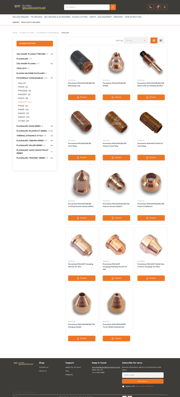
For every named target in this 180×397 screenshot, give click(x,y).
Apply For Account (73, 364)
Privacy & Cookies (86, 394)
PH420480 (141, 259)
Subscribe (143, 378)
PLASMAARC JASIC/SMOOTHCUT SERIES (34, 151)
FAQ (67, 368)
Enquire (82, 97)
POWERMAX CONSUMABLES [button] (32, 78)
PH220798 (71, 319)
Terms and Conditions (144, 383)
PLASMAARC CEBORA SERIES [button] (31, 140)
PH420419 (71, 259)
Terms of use (64, 394)
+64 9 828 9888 (98, 370)
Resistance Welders (30, 22)
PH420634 (140, 140)
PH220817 (106, 319)
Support (74, 394)
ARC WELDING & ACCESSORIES (57, 17)
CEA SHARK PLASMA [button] (28, 63)
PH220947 (106, 140)
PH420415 (106, 259)
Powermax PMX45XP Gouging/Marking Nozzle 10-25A (115, 265)
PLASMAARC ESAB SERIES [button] (29, 126)
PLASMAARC (24, 58)
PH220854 (71, 80)
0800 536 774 (97, 367)
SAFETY (92, 17)
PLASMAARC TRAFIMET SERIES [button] (32, 157)
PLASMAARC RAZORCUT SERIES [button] (33, 130)
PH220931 (140, 199)
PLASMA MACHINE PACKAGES (31, 73)
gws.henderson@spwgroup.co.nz (103, 364)
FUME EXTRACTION (133, 17)
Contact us (43, 364)
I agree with (139, 383)
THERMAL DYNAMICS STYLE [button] (31, 135)
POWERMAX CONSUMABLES (48, 33)
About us (43, 368)
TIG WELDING (36, 17)
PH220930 (106, 199)
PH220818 (106, 80)
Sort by (119, 41)
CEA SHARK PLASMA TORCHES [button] (32, 53)
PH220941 (71, 199)
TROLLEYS (22, 68)
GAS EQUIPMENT (105, 17)
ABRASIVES (118, 17)
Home (15, 33)
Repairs (16, 22)
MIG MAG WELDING (21, 17)
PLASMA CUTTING (80, 17)
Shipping (69, 372)
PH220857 (71, 140)
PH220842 (141, 80)
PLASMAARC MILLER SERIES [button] (30, 145)
